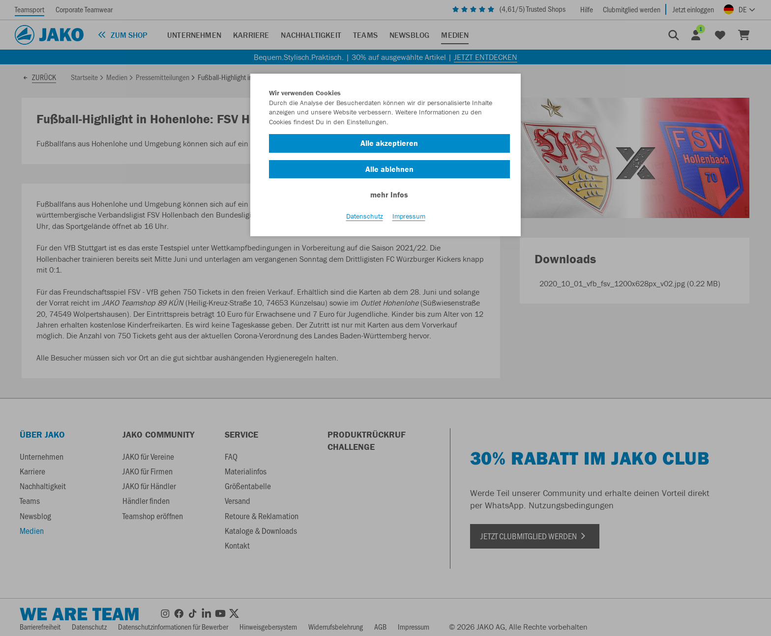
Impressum (408, 216)
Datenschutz (364, 216)
